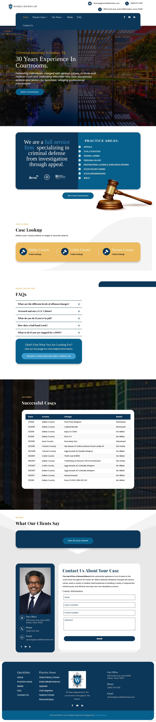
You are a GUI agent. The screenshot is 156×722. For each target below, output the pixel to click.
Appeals (43, 686)
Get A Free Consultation (78, 195)
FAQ (79, 17)
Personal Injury (46, 699)
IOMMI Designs (100, 715)
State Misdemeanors (49, 681)
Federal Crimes (46, 694)
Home (26, 17)
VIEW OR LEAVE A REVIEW (78, 541)
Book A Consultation (30, 92)
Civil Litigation (46, 690)
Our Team (56, 17)
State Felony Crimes (49, 677)
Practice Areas (39, 17)
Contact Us (28, 25)
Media (70, 17)
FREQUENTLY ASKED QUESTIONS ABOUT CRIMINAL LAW (49, 356)
